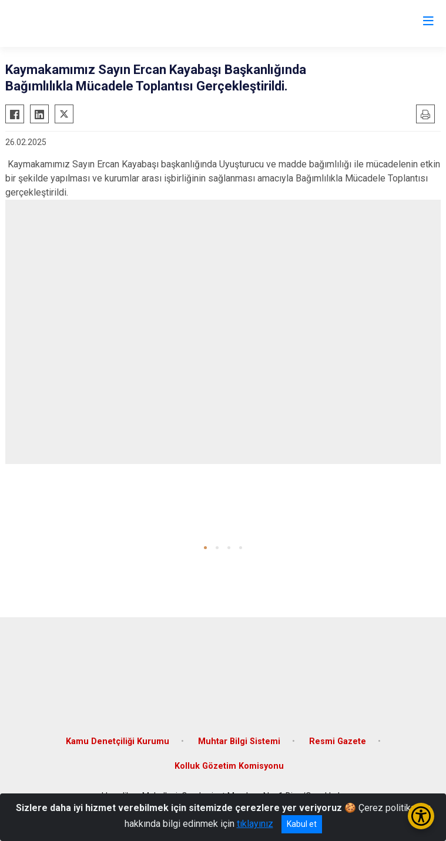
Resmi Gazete (337, 741)
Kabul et (302, 824)
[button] (205, 547)
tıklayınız (255, 823)
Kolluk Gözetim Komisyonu (229, 766)
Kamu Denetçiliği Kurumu (117, 741)
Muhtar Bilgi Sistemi (239, 741)
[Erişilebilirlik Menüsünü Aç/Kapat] (421, 816)
